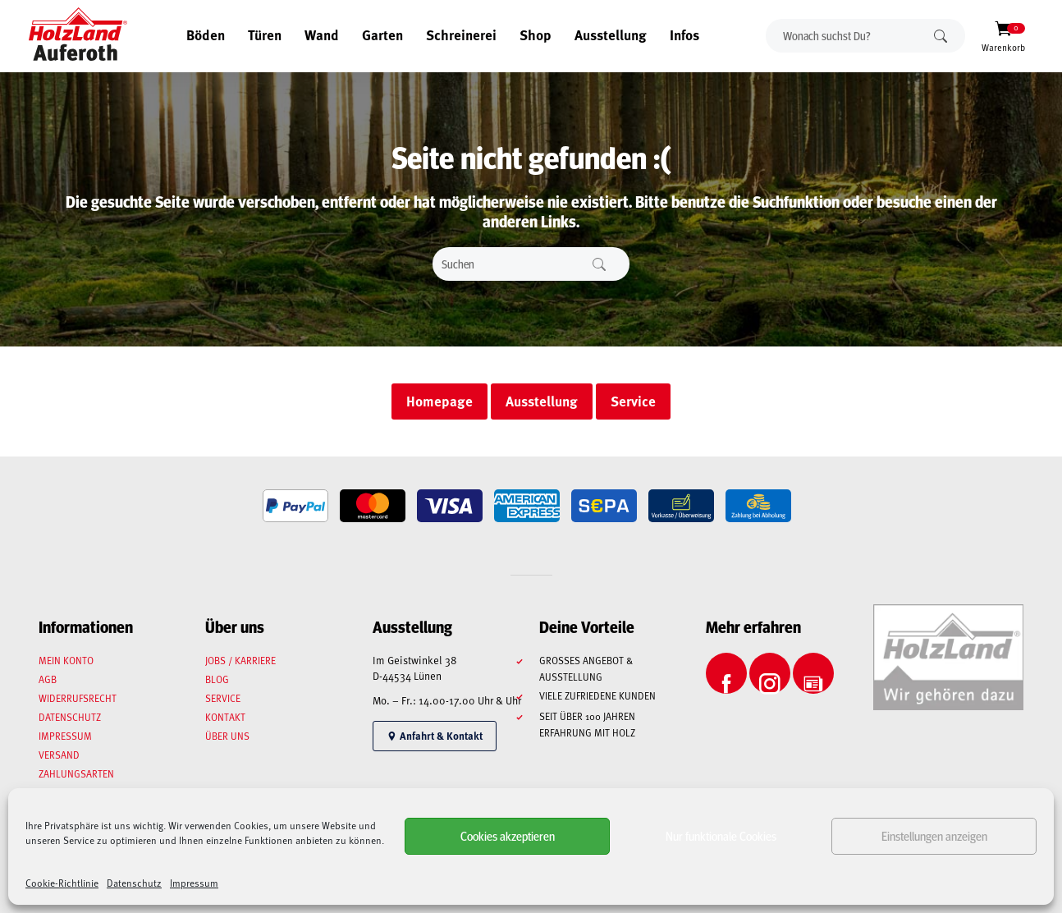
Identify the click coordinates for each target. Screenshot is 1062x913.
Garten (382, 34)
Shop (536, 34)
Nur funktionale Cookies (721, 835)
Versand (59, 754)
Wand (321, 34)
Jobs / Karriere (240, 660)
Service (222, 697)
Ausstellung (610, 34)
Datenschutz (134, 882)
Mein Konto (66, 660)
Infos (684, 34)
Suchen (940, 36)
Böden (205, 34)
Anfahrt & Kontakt (435, 735)
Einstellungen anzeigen (934, 835)
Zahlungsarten (76, 773)
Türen (265, 34)
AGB (48, 679)
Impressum (194, 882)
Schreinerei (461, 34)
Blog (217, 679)
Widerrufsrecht (78, 697)
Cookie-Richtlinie (61, 882)
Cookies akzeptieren (507, 835)
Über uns (227, 735)
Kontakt (225, 716)
